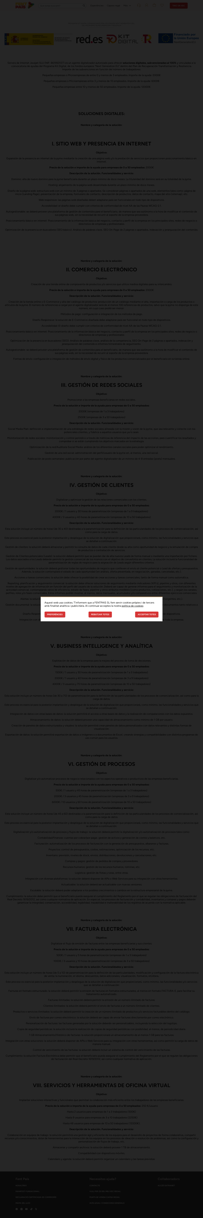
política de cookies (132, 605)
